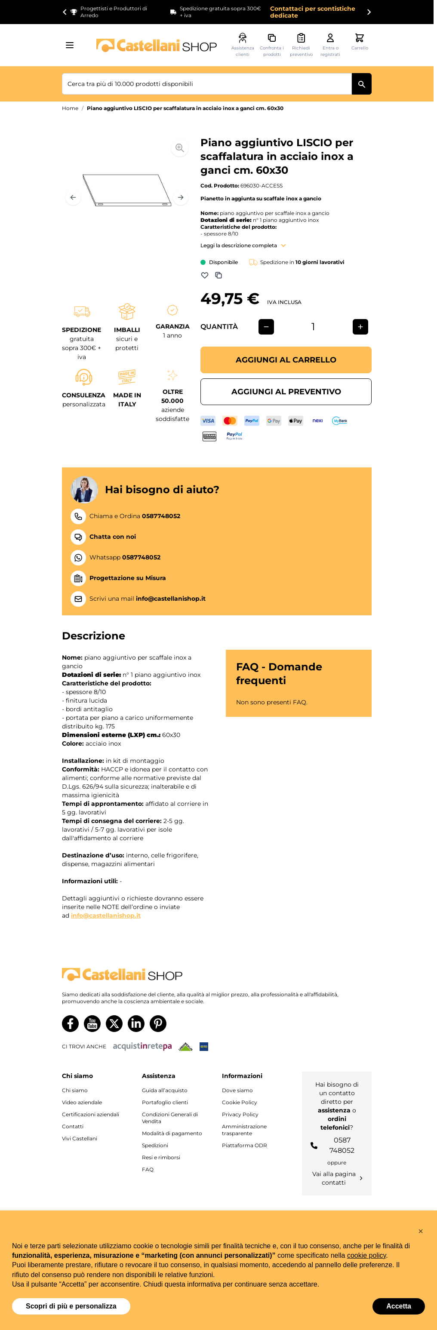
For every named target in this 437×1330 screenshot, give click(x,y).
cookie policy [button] (366, 1255)
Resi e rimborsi (161, 1157)
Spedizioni (155, 1145)
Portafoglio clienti (165, 1102)
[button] (421, 1231)
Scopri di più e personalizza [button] (71, 1306)
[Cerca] (362, 84)
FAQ (148, 1169)
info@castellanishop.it (106, 915)
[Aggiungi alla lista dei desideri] (204, 275)
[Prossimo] (180, 197)
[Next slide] (369, 12)
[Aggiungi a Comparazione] (218, 275)
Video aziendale (82, 1102)
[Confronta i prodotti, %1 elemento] (272, 45)
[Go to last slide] (65, 12)
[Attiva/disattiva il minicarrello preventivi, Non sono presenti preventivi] (301, 45)
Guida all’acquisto (165, 1090)
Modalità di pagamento (172, 1133)
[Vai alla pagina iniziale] (156, 45)
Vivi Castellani (79, 1138)
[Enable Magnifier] (179, 148)
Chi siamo (75, 1090)
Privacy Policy (240, 1114)
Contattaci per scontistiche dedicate (312, 12)
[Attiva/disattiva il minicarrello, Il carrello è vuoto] (360, 42)
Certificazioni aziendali (90, 1114)
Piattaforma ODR (244, 1145)
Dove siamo (237, 1090)
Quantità (219, 327)
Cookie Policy (239, 1102)
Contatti (72, 1126)
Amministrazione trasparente (244, 1129)
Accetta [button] (398, 1306)
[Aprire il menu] (72, 45)
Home (70, 108)
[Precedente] (73, 197)
